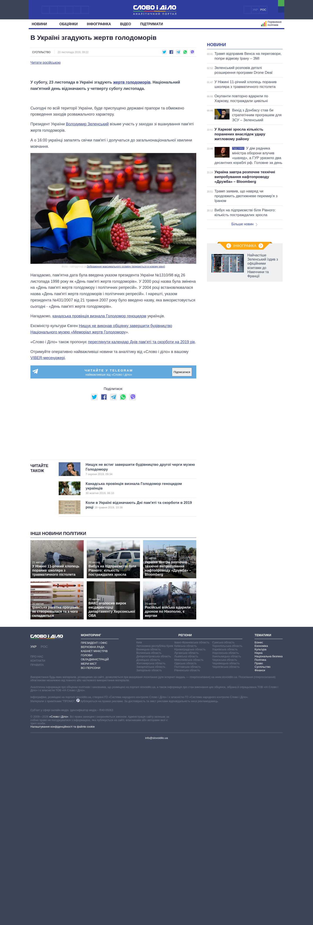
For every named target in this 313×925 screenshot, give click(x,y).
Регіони (185, 816)
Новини (41, 24)
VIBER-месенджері (47, 485)
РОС (263, 9)
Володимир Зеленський (87, 251)
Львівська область (186, 837)
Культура (260, 830)
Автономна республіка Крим (154, 827)
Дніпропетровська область (153, 837)
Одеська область (185, 844)
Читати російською (45, 62)
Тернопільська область (227, 827)
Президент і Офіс (94, 824)
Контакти (37, 842)
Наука (258, 834)
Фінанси (260, 851)
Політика (260, 841)
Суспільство (41, 52)
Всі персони (90, 849)
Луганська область (186, 834)
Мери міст (89, 845)
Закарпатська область (150, 848)
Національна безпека (269, 837)
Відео (125, 24)
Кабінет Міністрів (94, 832)
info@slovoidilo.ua (156, 919)
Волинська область (148, 834)
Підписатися (182, 499)
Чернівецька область (226, 844)
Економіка (261, 827)
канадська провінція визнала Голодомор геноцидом (99, 443)
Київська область (185, 827)
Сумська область (223, 823)
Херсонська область (225, 834)
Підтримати (151, 24)
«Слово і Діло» (58, 898)
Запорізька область (149, 851)
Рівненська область (187, 851)
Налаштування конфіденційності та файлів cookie (62, 908)
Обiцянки (68, 24)
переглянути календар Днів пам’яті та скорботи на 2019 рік (141, 469)
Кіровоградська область (190, 830)
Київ (139, 823)
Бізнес (259, 823)
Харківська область (225, 830)
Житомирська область (150, 844)
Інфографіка (99, 24)
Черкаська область (224, 841)
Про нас (36, 838)
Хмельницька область (226, 837)
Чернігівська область (226, 848)
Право (259, 844)
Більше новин (244, 278)
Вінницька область (148, 830)
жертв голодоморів (131, 190)
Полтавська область (187, 848)
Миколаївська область (188, 841)
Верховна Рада (93, 828)
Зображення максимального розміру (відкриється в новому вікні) (126, 393)
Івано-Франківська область (191, 823)
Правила (37, 846)
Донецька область (148, 841)
